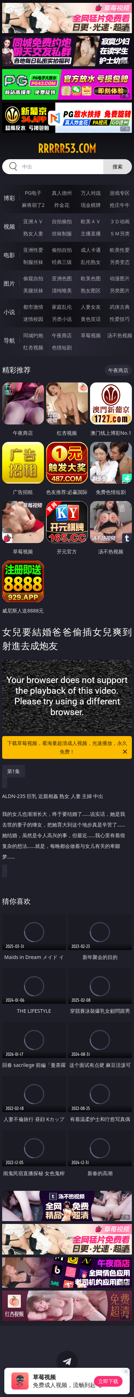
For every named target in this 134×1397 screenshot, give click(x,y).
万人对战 (91, 192)
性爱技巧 (120, 319)
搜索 (118, 166)
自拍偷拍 (62, 221)
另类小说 (62, 319)
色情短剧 (62, 347)
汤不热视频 (119, 335)
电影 (9, 255)
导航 (9, 340)
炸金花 (61, 205)
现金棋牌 (91, 205)
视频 (9, 226)
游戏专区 (120, 192)
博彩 (9, 198)
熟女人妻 (33, 233)
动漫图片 (120, 278)
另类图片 (120, 290)
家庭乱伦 (62, 306)
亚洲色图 (62, 278)
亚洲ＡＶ (33, 221)
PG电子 (33, 192)
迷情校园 (33, 319)
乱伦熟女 (91, 262)
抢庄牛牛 (120, 205)
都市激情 (33, 306)
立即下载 (108, 1381)
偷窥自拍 (33, 278)
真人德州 (62, 192)
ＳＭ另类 (120, 233)
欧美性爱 (120, 249)
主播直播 (91, 233)
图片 (9, 283)
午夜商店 (62, 335)
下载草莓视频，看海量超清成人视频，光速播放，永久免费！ (68, 748)
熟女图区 (91, 290)
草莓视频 (91, 335)
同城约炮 (33, 335)
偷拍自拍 (62, 249)
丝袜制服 (62, 233)
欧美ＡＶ (91, 221)
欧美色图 (91, 278)
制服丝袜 (33, 262)
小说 (9, 312)
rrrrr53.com (67, 148)
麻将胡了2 (33, 205)
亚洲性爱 (33, 249)
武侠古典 (120, 306)
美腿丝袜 (33, 290)
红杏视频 (33, 347)
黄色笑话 (91, 319)
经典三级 (62, 262)
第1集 (13, 771)
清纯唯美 (62, 290)
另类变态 (120, 262)
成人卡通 (91, 249)
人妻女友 (91, 306)
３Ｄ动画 (120, 221)
